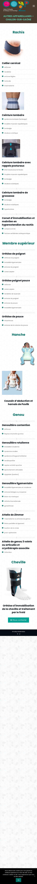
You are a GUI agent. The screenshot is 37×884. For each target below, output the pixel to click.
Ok (18, 880)
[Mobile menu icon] (33, 6)
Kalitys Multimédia (19, 631)
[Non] (35, 876)
